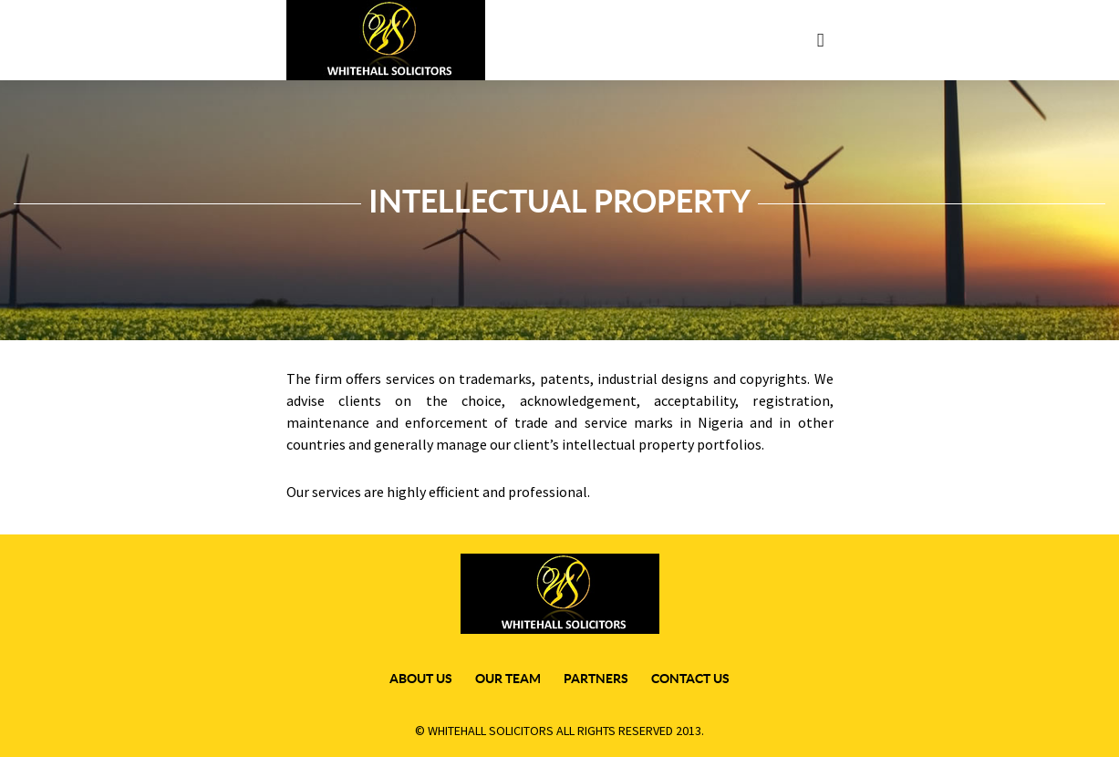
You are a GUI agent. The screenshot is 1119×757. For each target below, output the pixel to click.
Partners (596, 679)
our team (508, 679)
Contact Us (690, 679)
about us (420, 679)
